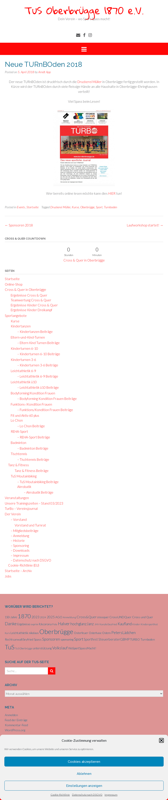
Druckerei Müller (89, 82)
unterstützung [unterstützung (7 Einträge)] (42, 648)
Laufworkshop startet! (145, 225)
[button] (161, 740)
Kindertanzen (19, 326)
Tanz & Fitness (18, 465)
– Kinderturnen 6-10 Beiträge (37, 354)
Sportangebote (16, 316)
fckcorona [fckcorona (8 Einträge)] (45, 624)
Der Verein (13, 514)
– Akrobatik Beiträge (37, 492)
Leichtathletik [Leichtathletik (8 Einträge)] (19, 633)
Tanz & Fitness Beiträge (32, 471)
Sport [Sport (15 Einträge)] (78, 639)
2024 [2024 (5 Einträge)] (43, 617)
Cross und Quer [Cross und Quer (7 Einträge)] (142, 617)
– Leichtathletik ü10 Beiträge (37, 387)
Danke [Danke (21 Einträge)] (11, 623)
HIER (112, 193)
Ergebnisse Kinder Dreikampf (30, 310)
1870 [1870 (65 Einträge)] (24, 616)
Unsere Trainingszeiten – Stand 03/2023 (34, 503)
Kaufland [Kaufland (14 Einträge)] (125, 624)
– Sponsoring (18, 545)
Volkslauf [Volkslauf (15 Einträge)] (60, 648)
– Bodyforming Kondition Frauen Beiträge (46, 399)
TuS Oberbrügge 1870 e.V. (84, 10)
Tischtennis (17, 454)
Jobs (8, 576)
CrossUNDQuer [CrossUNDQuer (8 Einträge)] (120, 617)
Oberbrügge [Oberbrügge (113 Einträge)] (56, 631)
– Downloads (19, 550)
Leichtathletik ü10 (22, 382)
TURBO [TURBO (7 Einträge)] (135, 639)
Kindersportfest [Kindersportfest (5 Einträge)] (149, 624)
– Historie (16, 540)
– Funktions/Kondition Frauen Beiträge (44, 410)
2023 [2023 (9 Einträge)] (35, 617)
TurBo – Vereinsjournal (21, 508)
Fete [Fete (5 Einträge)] (54, 624)
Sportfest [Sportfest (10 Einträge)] (91, 639)
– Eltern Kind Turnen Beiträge (37, 343)
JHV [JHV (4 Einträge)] (96, 624)
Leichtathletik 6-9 (22, 371)
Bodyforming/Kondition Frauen (31, 393)
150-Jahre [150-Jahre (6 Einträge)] (11, 617)
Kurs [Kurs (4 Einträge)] (7, 633)
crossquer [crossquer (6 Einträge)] (103, 617)
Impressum (111, 794)
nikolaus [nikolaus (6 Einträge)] (34, 633)
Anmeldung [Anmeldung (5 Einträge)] (69, 617)
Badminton (17, 443)
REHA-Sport (18, 431)
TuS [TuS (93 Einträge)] (9, 647)
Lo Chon (15, 420)
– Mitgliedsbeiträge (23, 531)
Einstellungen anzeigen (84, 786)
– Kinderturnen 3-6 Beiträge (36, 365)
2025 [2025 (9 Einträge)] (51, 617)
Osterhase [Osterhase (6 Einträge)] (95, 633)
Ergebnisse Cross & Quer (27, 295)
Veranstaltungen (17, 498)
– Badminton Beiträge (31, 448)
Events (21, 207)
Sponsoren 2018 (19, 225)
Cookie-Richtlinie (60, 794)
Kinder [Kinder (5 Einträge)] (136, 624)
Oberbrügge (87, 207)
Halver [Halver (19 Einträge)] (64, 623)
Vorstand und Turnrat (30, 525)
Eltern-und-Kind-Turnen (26, 337)
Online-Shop (13, 284)
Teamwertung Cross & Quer (29, 300)
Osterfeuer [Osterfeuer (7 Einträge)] (81, 633)
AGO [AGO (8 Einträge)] (58, 617)
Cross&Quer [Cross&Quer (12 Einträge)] (86, 617)
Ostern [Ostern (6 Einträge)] (106, 633)
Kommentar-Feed (16, 725)
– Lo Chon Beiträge (30, 426)
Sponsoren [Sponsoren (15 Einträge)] (51, 639)
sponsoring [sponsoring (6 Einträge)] (67, 639)
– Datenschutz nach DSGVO (29, 560)
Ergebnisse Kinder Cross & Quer (33, 305)
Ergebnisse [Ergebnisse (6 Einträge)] (23, 624)
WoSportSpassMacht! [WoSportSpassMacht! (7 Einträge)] (82, 648)
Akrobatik (23, 487)
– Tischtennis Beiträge (32, 459)
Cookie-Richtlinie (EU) (23, 565)
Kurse (75, 207)
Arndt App (44, 72)
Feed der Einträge (16, 720)
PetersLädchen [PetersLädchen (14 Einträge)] (123, 632)
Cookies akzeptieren (84, 762)
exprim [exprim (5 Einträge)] (34, 624)
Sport (99, 207)
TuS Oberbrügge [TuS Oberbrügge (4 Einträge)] (23, 648)
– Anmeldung (18, 536)
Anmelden (11, 715)
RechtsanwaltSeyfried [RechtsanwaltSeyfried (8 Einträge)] (19, 639)
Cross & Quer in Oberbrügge (84, 260)
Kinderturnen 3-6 (22, 360)
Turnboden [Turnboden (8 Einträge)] (147, 639)
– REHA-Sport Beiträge (32, 437)
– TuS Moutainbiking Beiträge (37, 482)
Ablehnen (84, 774)
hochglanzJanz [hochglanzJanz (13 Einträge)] (82, 624)
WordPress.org (15, 730)
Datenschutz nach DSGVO (87, 794)
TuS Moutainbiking (22, 476)
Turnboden (110, 207)
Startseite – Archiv (18, 571)
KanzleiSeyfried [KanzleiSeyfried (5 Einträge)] (108, 624)
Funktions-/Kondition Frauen (30, 404)
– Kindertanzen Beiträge (34, 332)
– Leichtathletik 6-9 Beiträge (36, 376)
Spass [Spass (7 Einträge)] (38, 639)
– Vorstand (17, 519)
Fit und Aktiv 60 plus (23, 415)
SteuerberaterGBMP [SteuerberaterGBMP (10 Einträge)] (114, 639)
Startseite (32, 207)
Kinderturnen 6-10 (23, 348)
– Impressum (18, 555)
